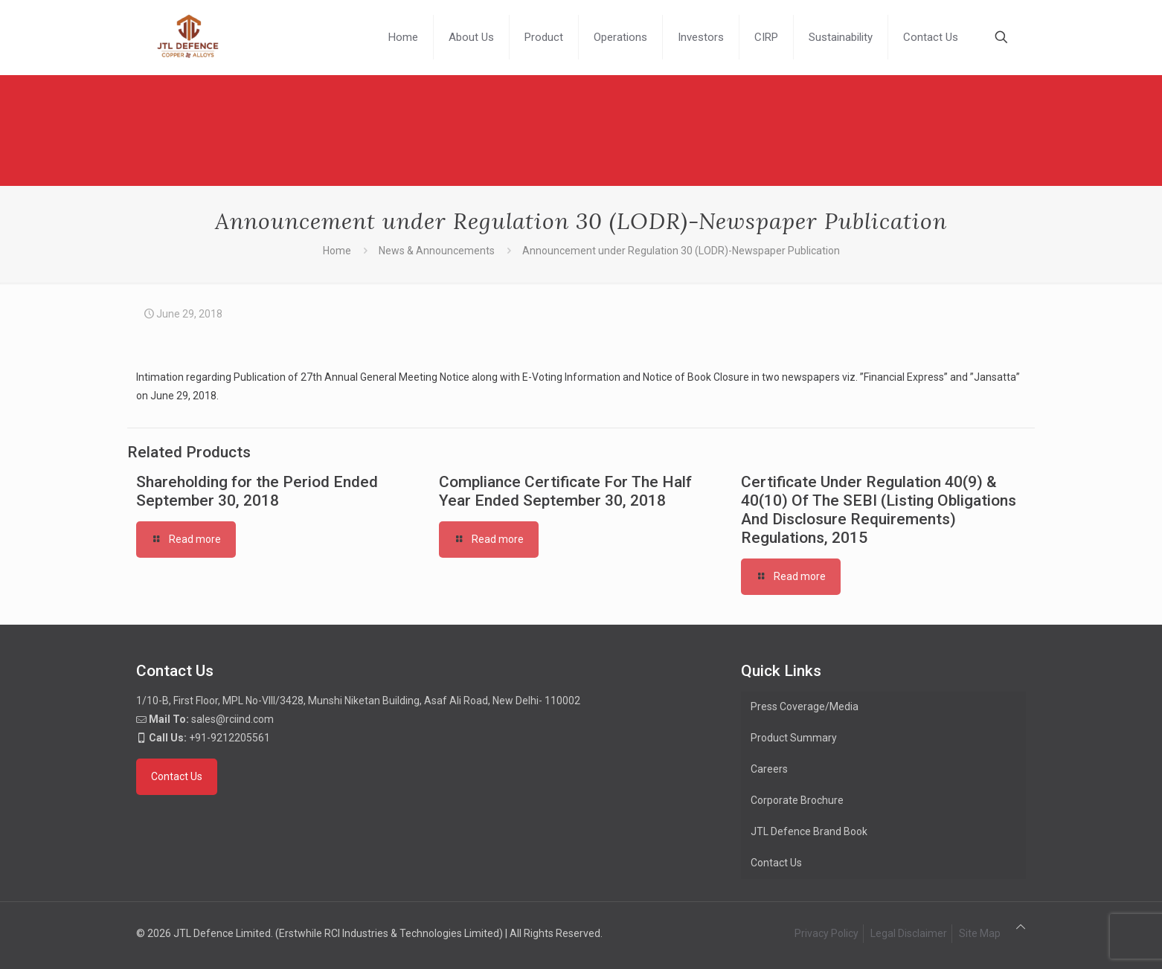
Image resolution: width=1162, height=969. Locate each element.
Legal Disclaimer (908, 933)
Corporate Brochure (797, 800)
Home (337, 251)
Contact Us (776, 863)
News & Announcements (437, 251)
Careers (769, 769)
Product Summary (794, 738)
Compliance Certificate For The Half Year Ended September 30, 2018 (565, 491)
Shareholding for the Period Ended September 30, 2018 (257, 491)
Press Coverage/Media (804, 706)
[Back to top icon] (1020, 927)
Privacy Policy (826, 933)
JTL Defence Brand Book (809, 831)
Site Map (980, 933)
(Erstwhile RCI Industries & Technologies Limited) (389, 933)
